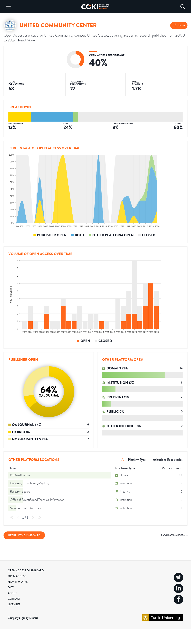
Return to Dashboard (24, 535)
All (123, 459)
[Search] (183, 7)
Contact (14, 599)
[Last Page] (39, 517)
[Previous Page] (18, 517)
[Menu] (8, 7)
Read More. (27, 40)
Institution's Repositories (167, 459)
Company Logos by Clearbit (23, 618)
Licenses (14, 604)
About (12, 593)
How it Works (18, 582)
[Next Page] (33, 517)
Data (11, 587)
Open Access (17, 576)
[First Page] (11, 517)
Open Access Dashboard (26, 570)
